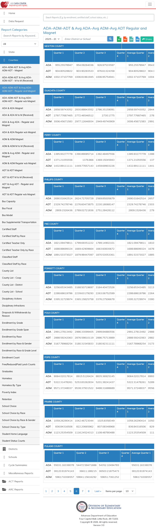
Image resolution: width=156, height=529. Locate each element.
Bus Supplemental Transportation (19, 222)
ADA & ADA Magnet (12, 108)
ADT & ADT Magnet (12, 170)
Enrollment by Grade (12, 323)
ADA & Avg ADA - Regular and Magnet (18, 124)
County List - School (12, 291)
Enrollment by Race (12, 336)
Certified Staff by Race (13, 236)
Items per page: (114, 491)
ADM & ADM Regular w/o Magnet (19, 163)
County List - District (12, 284)
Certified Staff (9, 229)
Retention (7, 399)
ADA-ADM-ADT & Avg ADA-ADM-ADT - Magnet (17, 69)
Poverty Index (9, 392)
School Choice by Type (13, 427)
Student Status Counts (13, 440)
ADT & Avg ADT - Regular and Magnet (17, 186)
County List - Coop (11, 277)
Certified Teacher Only (13, 243)
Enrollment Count (11, 357)
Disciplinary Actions (12, 298)
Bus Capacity (9, 201)
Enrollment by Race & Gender (17, 343)
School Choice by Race (13, 413)
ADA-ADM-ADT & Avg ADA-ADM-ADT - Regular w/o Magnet (18, 100)
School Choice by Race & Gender (18, 420)
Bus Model (7, 215)
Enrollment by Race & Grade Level (19, 350)
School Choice (9, 406)
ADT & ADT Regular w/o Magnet (18, 194)
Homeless (7, 378)
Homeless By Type (11, 385)
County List (7, 270)
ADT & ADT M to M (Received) (17, 177)
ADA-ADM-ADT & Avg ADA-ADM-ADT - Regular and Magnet (18, 89)
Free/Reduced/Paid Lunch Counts (18, 364)
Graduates (7, 371)
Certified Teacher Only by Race (18, 250)
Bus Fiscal (7, 208)
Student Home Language (15, 434)
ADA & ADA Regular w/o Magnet (19, 132)
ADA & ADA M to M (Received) (18, 115)
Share (147, 39)
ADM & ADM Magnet (12, 139)
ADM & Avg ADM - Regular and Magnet (18, 155)
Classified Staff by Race (14, 264)
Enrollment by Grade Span (15, 329)
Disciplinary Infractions (13, 305)
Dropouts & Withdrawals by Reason (16, 314)
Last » (98, 491)
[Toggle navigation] (150, 4)
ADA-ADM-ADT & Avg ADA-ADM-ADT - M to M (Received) (17, 79)
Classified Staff (10, 257)
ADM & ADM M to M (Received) (18, 146)
